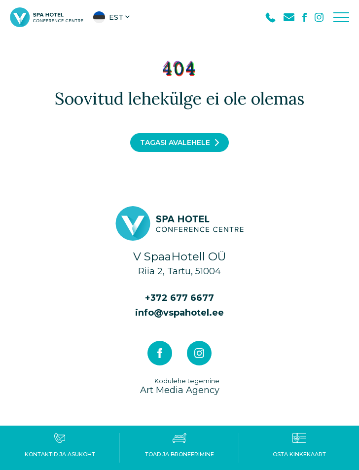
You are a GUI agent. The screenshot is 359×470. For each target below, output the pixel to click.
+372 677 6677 (179, 297)
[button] (112, 17)
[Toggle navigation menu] (341, 17)
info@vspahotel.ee (179, 312)
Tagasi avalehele (175, 142)
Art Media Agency (179, 386)
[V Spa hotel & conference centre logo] (46, 16)
